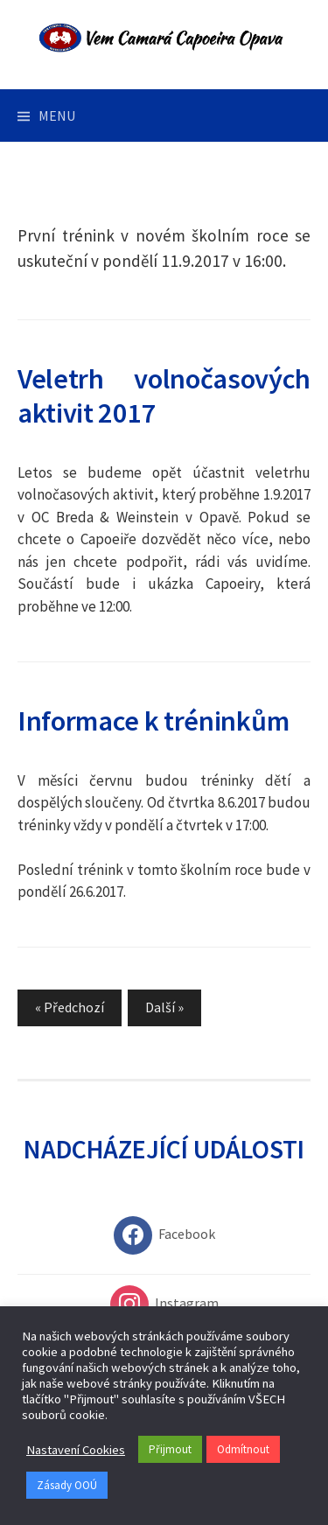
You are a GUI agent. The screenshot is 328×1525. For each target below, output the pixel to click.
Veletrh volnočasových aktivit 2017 (164, 395)
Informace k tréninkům (153, 720)
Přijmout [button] (170, 1449)
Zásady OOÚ (67, 1485)
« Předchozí (69, 1007)
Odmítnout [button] (243, 1449)
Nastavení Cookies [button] (75, 1450)
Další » (164, 1007)
